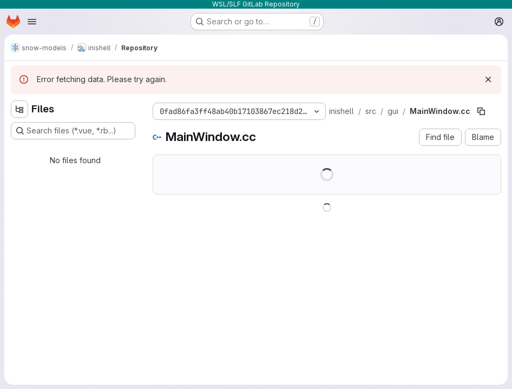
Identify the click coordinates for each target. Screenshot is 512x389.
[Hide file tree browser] (19, 109)
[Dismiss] (488, 79)
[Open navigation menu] (32, 21)
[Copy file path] (481, 111)
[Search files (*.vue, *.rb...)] (73, 130)
